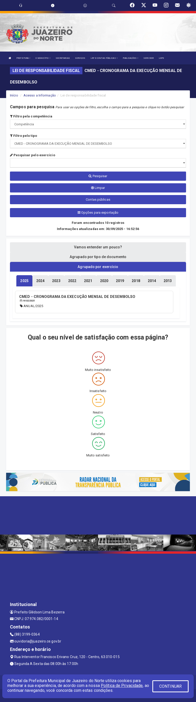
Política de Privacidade (122, 685)
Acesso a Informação (39, 95)
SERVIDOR (148, 58)
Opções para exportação (98, 212)
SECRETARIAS (63, 58)
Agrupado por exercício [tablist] (98, 267)
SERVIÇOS (80, 58)
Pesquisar (98, 176)
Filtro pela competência (31, 116)
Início (14, 95)
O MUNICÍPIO (42, 58)
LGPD (161, 58)
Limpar (98, 188)
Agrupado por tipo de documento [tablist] (98, 257)
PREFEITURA (23, 58)
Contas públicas (98, 199)
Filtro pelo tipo (23, 136)
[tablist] (24, 280)
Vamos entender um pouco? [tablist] (98, 247)
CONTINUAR (170, 686)
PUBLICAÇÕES (130, 58)
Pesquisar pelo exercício (32, 155)
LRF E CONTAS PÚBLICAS (104, 58)
